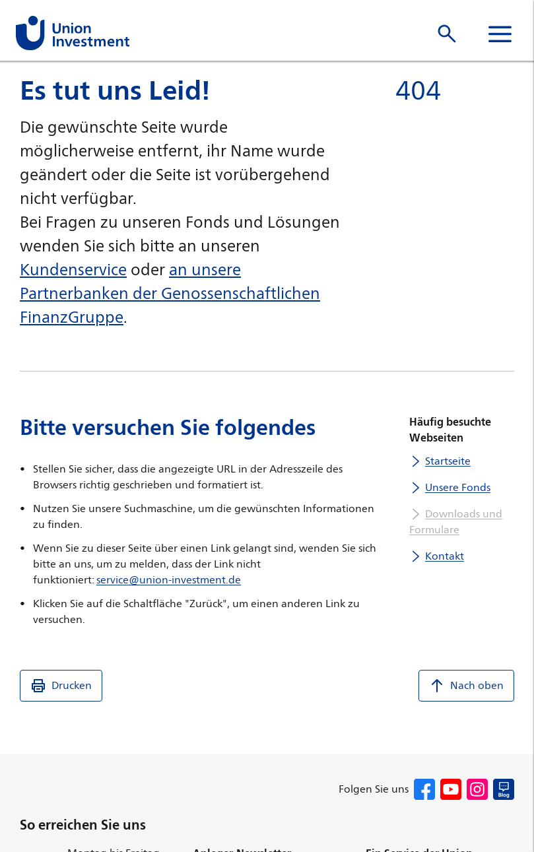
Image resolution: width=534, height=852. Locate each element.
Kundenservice (73, 269)
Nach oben (466, 686)
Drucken (61, 686)
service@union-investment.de (168, 579)
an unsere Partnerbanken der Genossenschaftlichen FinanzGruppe (170, 293)
